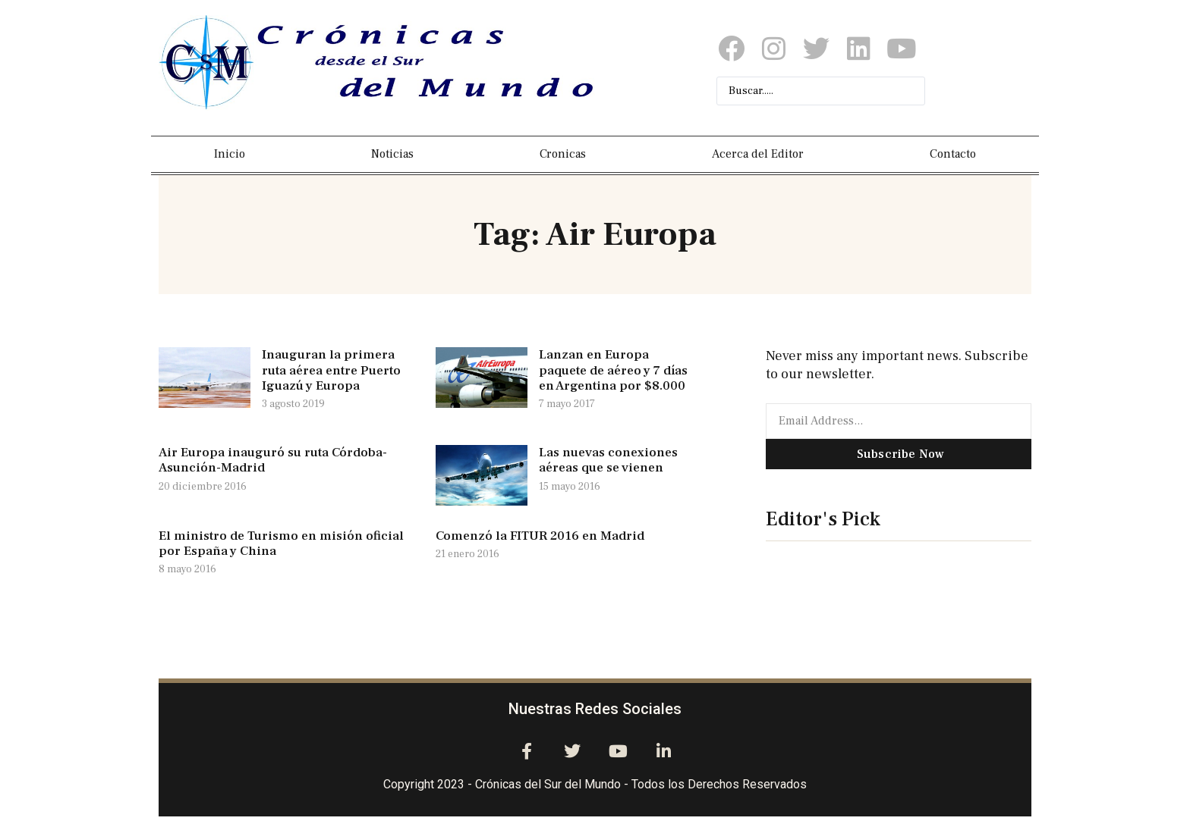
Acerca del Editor (758, 153)
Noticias (392, 153)
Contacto (953, 153)
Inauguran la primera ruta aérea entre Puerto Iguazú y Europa (331, 370)
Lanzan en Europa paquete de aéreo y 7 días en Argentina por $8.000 (613, 370)
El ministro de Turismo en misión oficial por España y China (281, 543)
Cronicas (563, 153)
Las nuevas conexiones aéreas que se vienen (608, 460)
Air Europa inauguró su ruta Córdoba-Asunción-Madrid (273, 460)
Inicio (229, 153)
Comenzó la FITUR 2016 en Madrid (540, 536)
